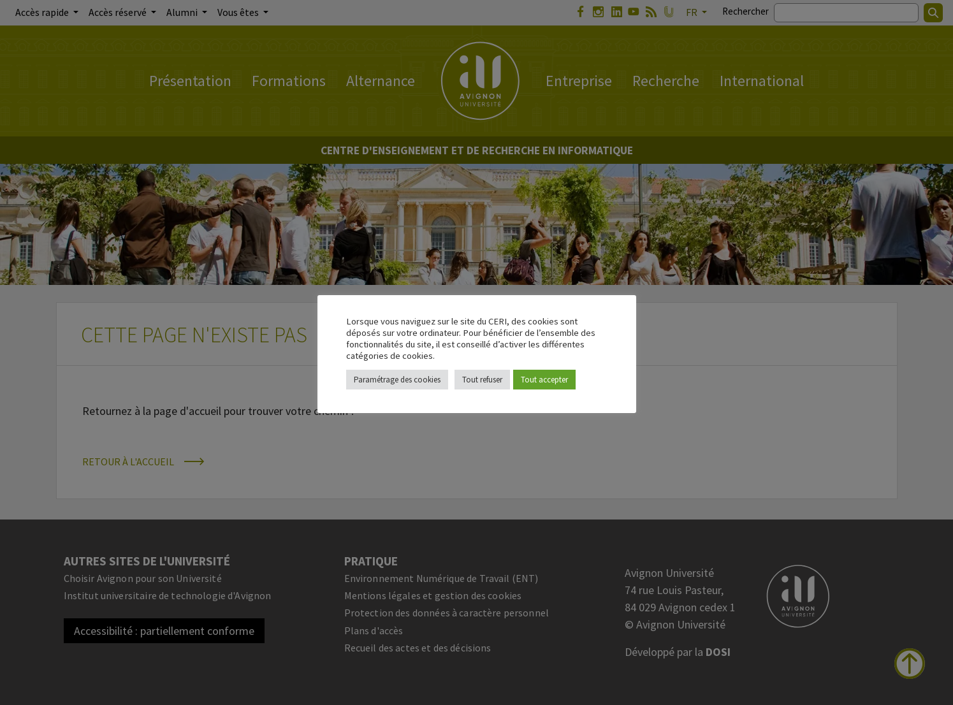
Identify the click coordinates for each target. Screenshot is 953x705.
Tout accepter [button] (544, 379)
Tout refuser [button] (482, 379)
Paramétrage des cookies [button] (397, 379)
